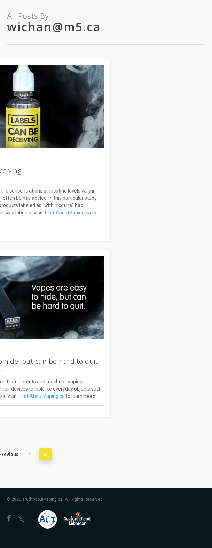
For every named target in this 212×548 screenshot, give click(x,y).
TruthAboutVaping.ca (67, 212)
